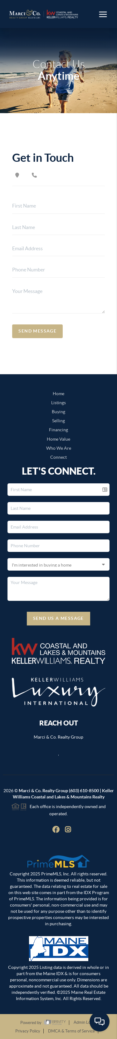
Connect (58, 457)
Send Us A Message (58, 618)
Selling (58, 420)
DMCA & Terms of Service (71, 1031)
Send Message (37, 330)
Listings (58, 402)
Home (58, 393)
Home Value (58, 439)
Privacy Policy (27, 1031)
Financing (58, 429)
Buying (58, 411)
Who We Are (58, 448)
